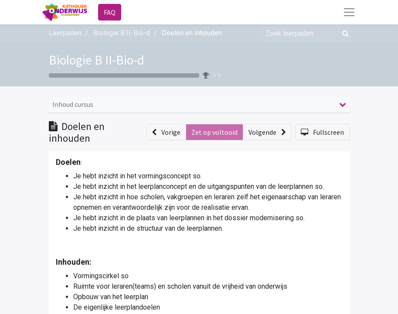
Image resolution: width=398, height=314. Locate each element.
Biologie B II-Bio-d (96, 60)
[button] (166, 132)
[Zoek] (344, 33)
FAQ (110, 12)
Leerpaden (65, 33)
